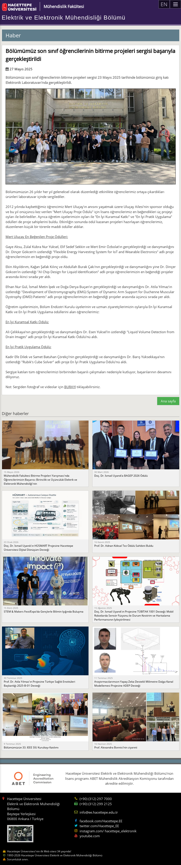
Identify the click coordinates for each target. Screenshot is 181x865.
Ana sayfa (168, 401)
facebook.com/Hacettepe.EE (101, 821)
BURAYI (70, 387)
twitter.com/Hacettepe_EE (99, 826)
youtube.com (90, 836)
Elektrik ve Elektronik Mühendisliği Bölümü (64, 17)
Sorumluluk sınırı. (17, 859)
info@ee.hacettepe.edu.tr (99, 812)
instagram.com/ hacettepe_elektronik (108, 831)
